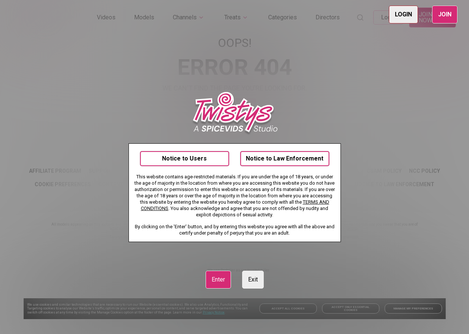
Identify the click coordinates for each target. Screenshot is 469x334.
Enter (218, 279)
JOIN (444, 14)
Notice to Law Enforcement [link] (284, 158)
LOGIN (403, 14)
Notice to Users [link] (184, 158)
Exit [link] (253, 279)
